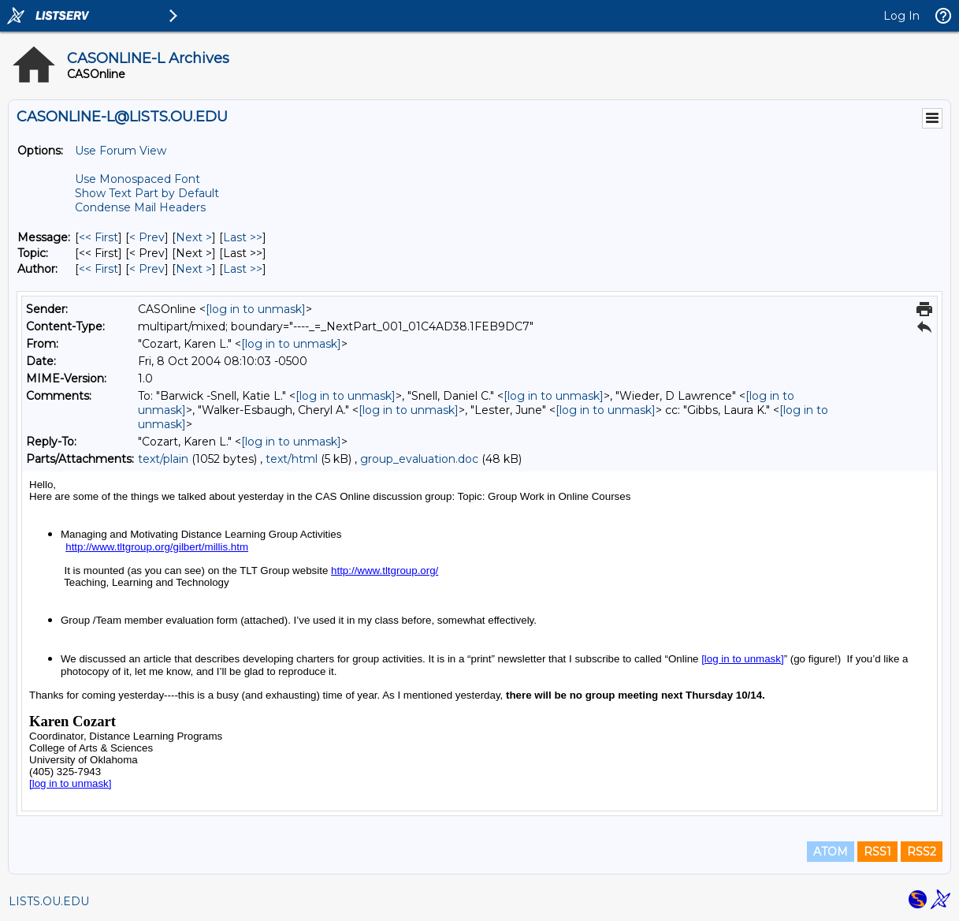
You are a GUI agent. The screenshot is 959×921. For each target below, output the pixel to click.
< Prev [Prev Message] (147, 237)
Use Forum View (120, 151)
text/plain (163, 459)
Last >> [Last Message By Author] (242, 269)
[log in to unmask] (256, 309)
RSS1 (877, 852)
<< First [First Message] (98, 237)
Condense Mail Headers (140, 207)
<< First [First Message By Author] (98, 269)
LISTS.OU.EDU (49, 901)
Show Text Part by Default (147, 193)
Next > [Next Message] (194, 237)
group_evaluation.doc (419, 459)
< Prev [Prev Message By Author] (147, 269)
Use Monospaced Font (137, 179)
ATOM (830, 852)
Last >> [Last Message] (242, 237)
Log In (901, 16)
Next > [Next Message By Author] (194, 269)
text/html (292, 459)
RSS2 (921, 852)
